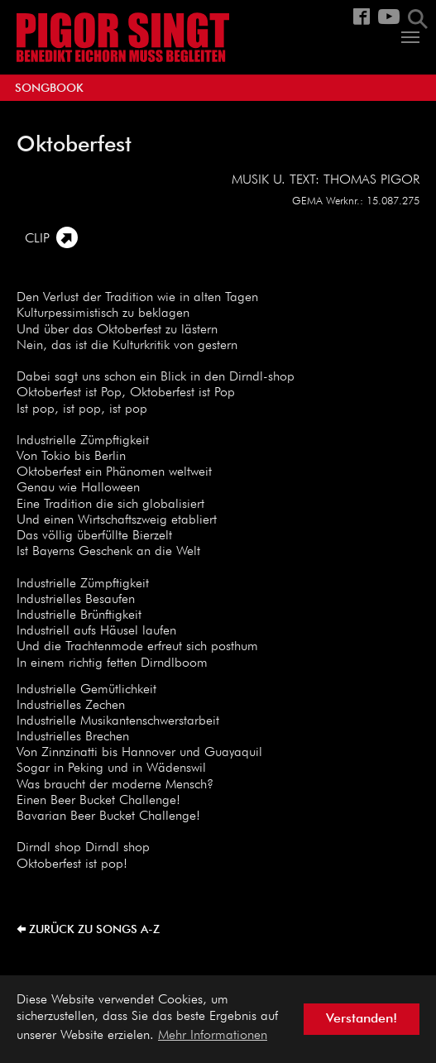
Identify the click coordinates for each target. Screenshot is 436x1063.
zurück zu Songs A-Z (94, 930)
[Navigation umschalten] (410, 37)
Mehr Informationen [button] (212, 1035)
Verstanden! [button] (361, 1019)
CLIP (37, 239)
